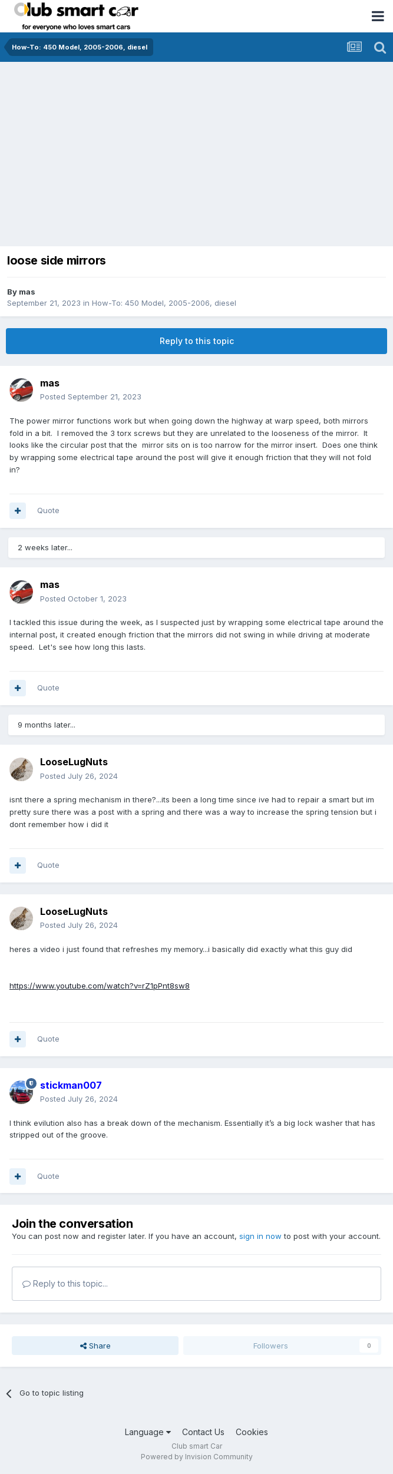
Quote (48, 510)
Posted (90, 396)
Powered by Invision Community (197, 1456)
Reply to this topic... (65, 1283)
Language (148, 1432)
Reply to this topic (197, 341)
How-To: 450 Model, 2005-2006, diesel (164, 303)
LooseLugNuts (74, 762)
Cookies (252, 1432)
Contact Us (203, 1432)
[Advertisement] (196, 150)
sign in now (260, 1236)
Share (95, 1345)
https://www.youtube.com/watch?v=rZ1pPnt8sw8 (99, 985)
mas (27, 291)
